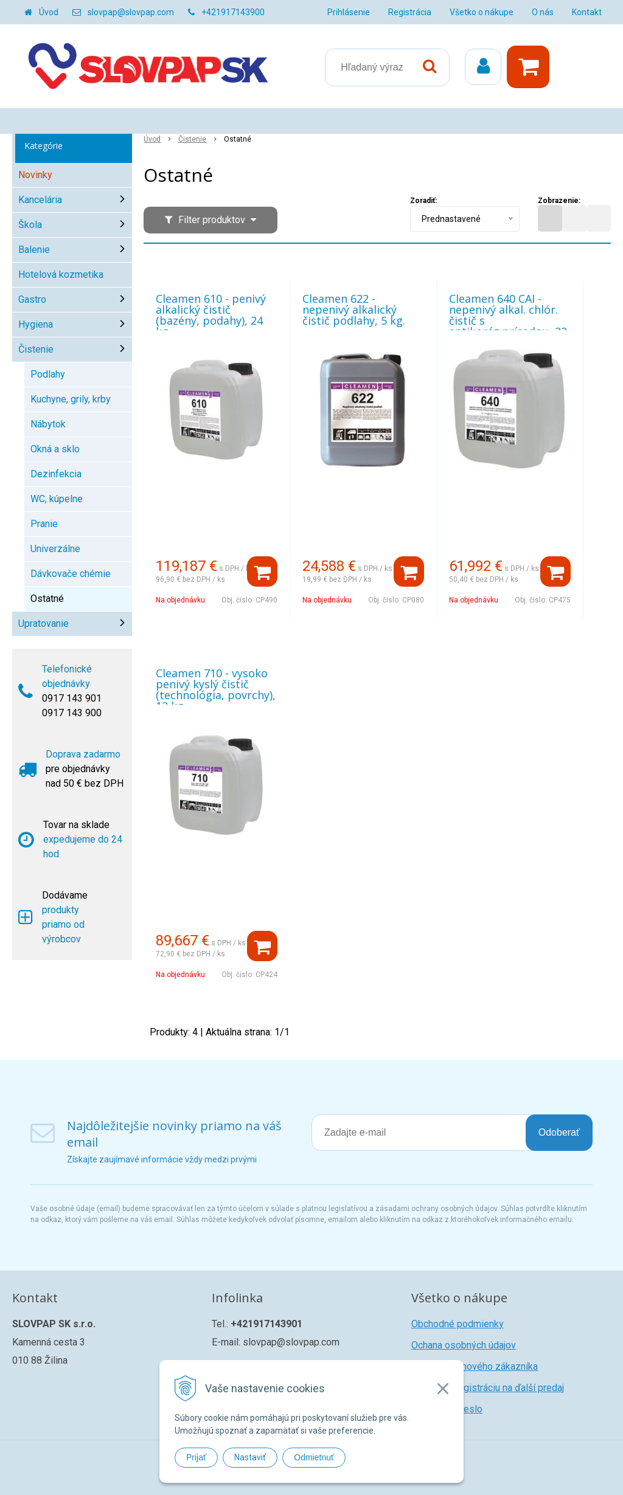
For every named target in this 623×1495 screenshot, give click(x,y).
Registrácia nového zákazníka (474, 1366)
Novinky (35, 175)
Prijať (196, 1457)
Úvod (48, 12)
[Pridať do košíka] (262, 571)
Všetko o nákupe (481, 12)
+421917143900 (233, 12)
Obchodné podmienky (457, 1324)
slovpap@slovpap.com (131, 12)
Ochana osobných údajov (463, 1345)
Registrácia (409, 12)
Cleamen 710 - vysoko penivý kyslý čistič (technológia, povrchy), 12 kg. (216, 689)
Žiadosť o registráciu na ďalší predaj (487, 1387)
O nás (543, 12)
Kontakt (587, 12)
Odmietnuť (314, 1457)
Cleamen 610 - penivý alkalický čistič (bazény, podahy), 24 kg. (211, 315)
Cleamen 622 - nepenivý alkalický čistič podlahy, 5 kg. (353, 309)
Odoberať (559, 1132)
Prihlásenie (348, 12)
